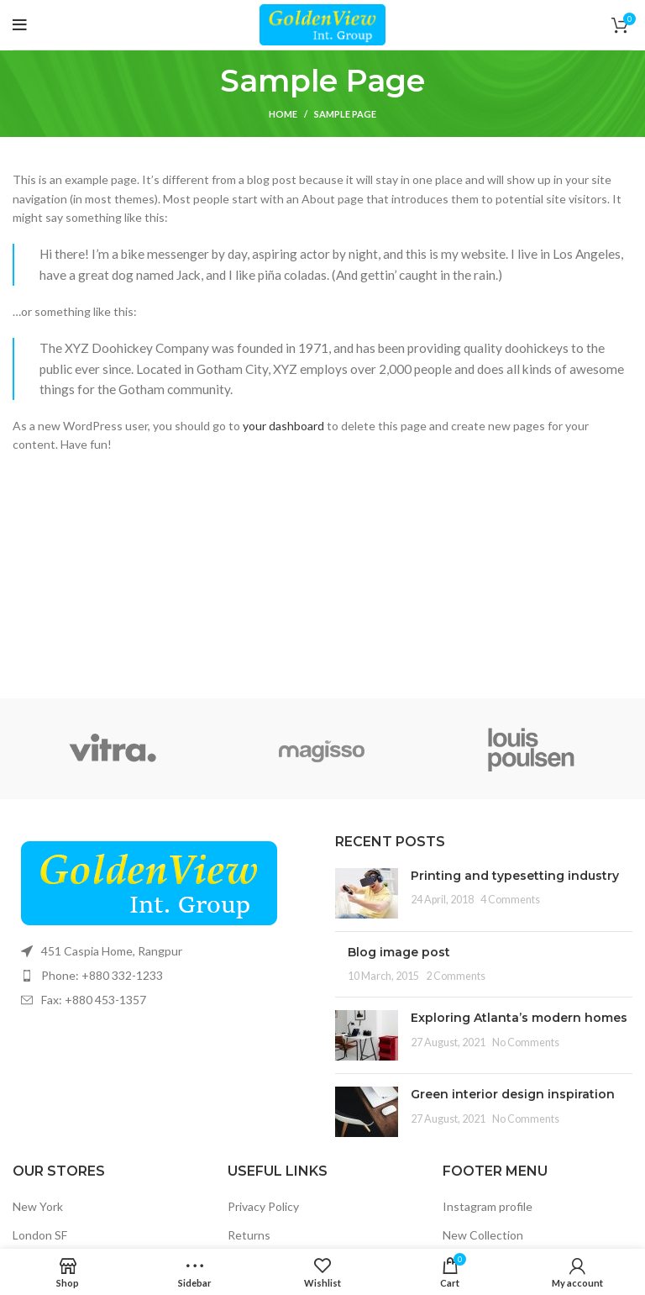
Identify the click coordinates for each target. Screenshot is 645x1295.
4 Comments (510, 899)
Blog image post (399, 952)
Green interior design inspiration (513, 1094)
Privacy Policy (263, 1206)
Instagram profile (487, 1206)
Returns (249, 1235)
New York (38, 1206)
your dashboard (283, 426)
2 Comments (455, 976)
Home (283, 113)
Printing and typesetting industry (515, 875)
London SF (40, 1235)
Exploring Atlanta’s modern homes (519, 1017)
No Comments (525, 1042)
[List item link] (161, 975)
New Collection (483, 1235)
